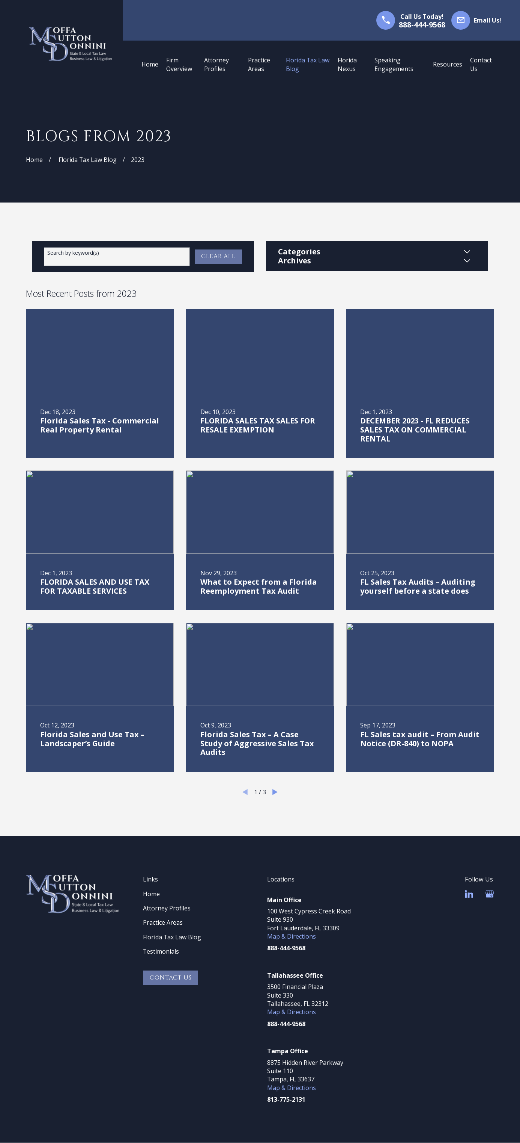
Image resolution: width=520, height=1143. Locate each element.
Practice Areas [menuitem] (259, 64)
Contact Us (171, 978)
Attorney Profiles (167, 908)
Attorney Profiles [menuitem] (216, 64)
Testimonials (161, 951)
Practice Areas (163, 922)
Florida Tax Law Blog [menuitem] (307, 64)
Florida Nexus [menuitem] (347, 64)
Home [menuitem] (149, 64)
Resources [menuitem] (447, 64)
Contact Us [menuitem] (481, 64)
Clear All (218, 256)
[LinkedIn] (469, 894)
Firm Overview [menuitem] (179, 64)
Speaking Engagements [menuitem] (393, 64)
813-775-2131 (286, 1099)
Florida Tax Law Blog (172, 937)
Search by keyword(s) (73, 253)
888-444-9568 (422, 25)
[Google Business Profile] (489, 894)
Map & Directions (291, 936)
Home (151, 894)
